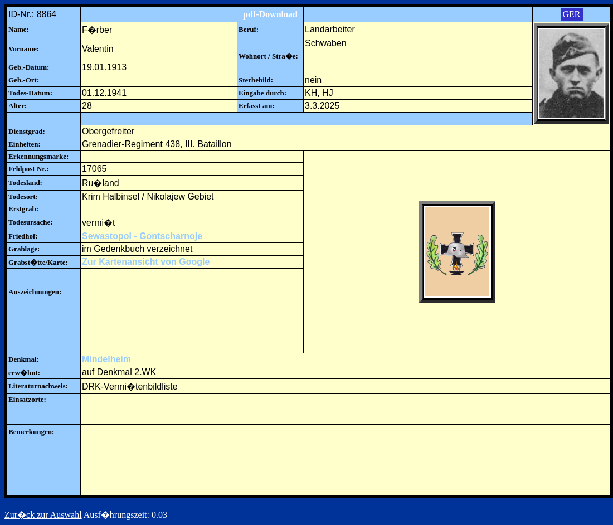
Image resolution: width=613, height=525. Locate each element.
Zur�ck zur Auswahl (43, 514)
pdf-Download (270, 14)
